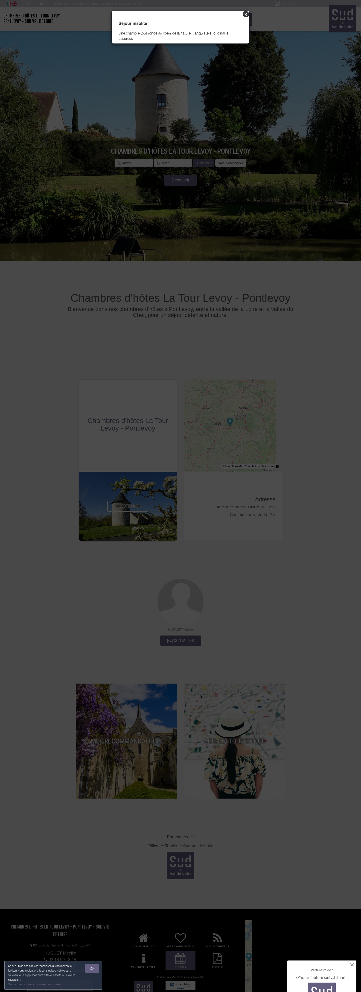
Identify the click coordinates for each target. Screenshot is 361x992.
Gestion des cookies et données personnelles (35, 984)
